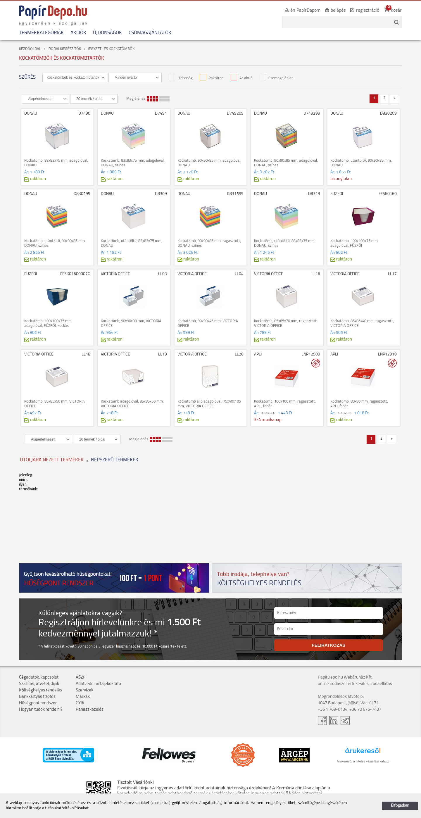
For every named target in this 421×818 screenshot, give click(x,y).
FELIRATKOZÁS (329, 645)
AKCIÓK (78, 32)
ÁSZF (80, 677)
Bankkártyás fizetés (37, 697)
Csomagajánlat (276, 78)
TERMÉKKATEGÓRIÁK (41, 32)
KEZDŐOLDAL (30, 49)
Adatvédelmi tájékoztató (98, 684)
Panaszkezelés (89, 709)
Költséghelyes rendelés (40, 690)
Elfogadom (400, 805)
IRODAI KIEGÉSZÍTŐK (64, 49)
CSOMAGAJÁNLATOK (150, 32)
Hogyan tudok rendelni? (41, 709)
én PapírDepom (305, 10)
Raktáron (212, 78)
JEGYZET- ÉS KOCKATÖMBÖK (111, 49)
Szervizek (84, 690)
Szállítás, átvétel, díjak (39, 684)
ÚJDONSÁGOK (107, 32)
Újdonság (181, 78)
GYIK (80, 703)
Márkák (83, 697)
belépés (338, 10)
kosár (396, 10)
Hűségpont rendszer (38, 703)
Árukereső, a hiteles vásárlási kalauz (363, 761)
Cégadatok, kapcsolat (38, 677)
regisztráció (367, 10)
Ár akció (242, 78)
